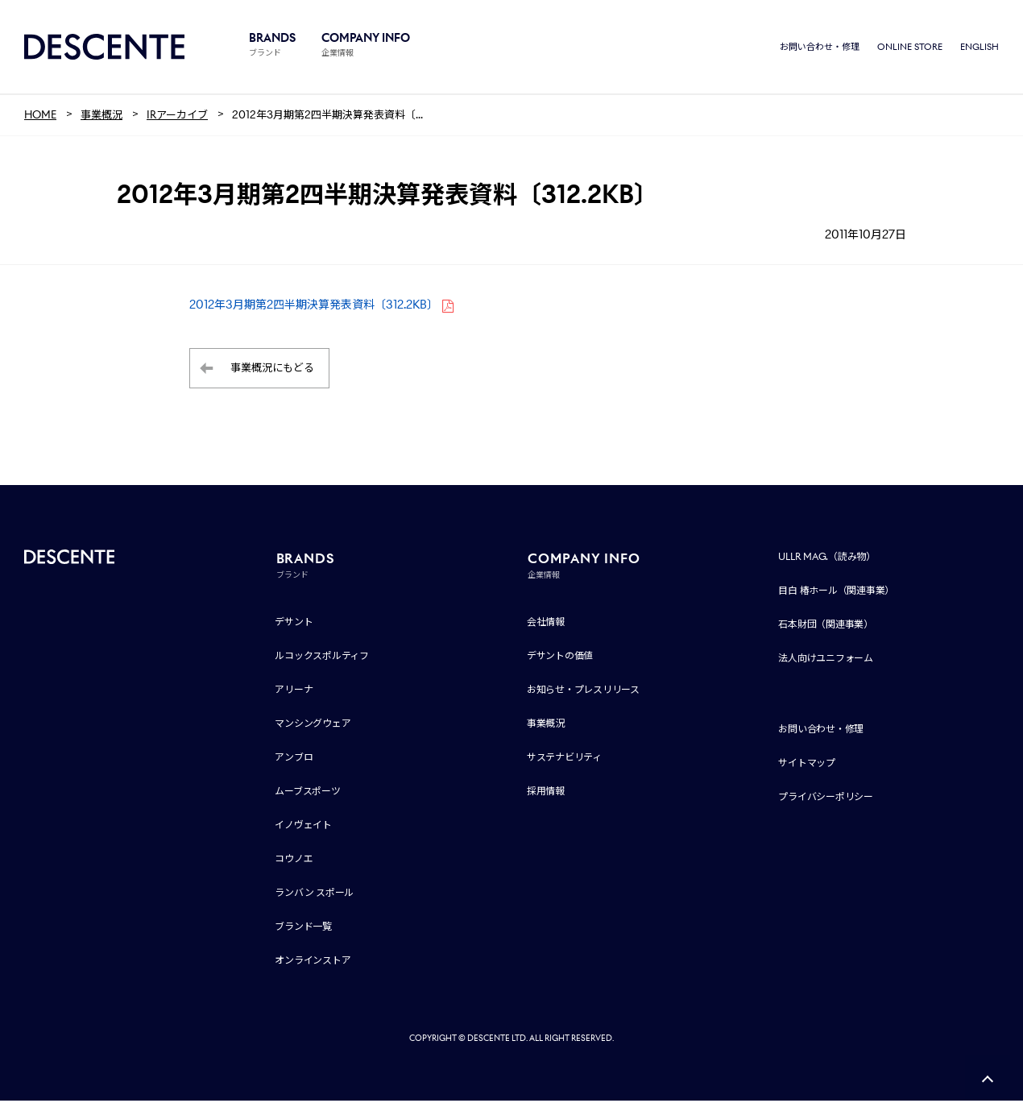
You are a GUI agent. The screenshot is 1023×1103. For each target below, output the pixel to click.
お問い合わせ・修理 (819, 48)
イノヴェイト (303, 827)
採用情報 (546, 793)
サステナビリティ (564, 759)
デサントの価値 (560, 658)
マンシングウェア (312, 725)
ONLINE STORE (909, 48)
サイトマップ (806, 765)
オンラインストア (312, 962)
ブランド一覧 (303, 929)
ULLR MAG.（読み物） (827, 559)
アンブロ (294, 759)
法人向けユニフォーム (825, 660)
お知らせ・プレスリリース (583, 692)
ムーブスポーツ (307, 793)
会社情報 (546, 624)
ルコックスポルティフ (322, 658)
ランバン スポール (314, 895)
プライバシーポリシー (825, 799)
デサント (294, 624)
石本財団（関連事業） (825, 626)
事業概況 (546, 725)
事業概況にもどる (272, 371)
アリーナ (294, 692)
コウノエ (294, 861)
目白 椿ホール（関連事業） (836, 593)
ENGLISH (979, 48)
